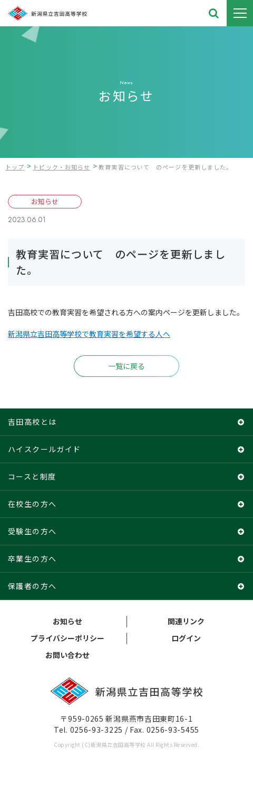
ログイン (186, 638)
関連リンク (186, 621)
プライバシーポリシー (67, 638)
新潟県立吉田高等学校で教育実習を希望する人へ (89, 333)
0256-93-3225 (96, 729)
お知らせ (67, 621)
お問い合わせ (67, 655)
